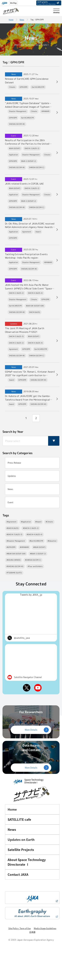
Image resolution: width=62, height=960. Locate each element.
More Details (31, 729)
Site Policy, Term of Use (19, 928)
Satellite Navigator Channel (28, 677)
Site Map (13, 3)
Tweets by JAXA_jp (31, 594)
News (22, 19)
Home (11, 19)
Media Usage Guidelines (45, 928)
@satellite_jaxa (22, 637)
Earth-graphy (46, 2)
